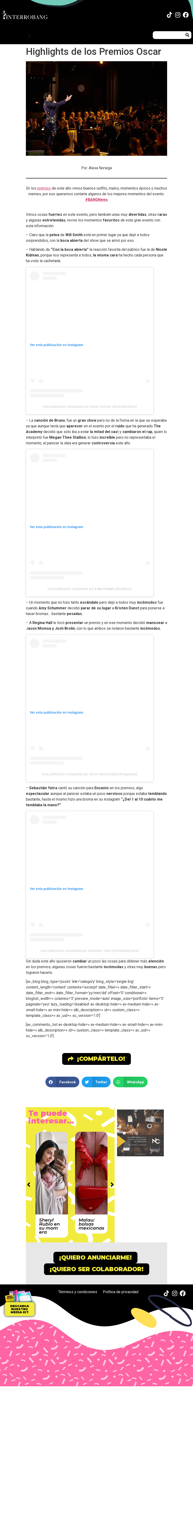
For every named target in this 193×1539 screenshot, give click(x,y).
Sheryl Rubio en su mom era (49, 1226)
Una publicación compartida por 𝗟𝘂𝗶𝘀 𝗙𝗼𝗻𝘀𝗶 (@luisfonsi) (90, 589)
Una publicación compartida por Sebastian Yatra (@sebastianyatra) (89, 951)
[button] (29, 36)
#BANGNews (96, 199)
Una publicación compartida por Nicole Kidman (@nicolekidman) (90, 406)
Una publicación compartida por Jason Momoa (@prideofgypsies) (89, 774)
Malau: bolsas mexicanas (91, 1224)
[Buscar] (187, 35)
